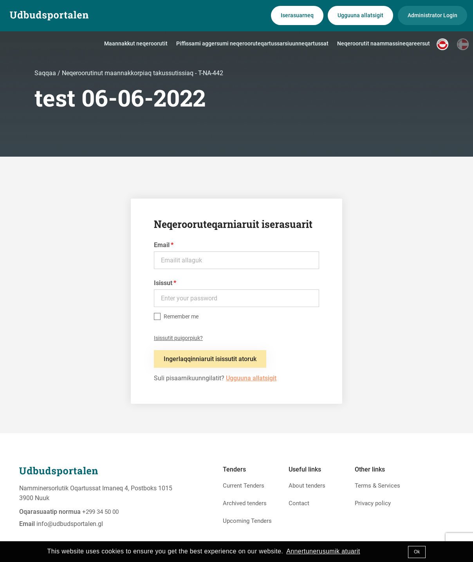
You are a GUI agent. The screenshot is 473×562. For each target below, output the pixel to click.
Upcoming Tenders (247, 520)
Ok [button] (417, 552)
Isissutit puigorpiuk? (178, 338)
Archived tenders (245, 503)
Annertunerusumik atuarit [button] (323, 551)
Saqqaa (46, 73)
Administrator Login (432, 15)
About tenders (307, 485)
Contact (299, 503)
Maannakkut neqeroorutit (136, 43)
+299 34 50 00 (100, 511)
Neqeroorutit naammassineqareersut (383, 43)
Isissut (163, 283)
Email (162, 245)
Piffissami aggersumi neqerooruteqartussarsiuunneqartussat (252, 43)
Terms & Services (377, 485)
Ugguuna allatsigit (360, 15)
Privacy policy (373, 503)
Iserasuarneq (297, 15)
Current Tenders (243, 485)
